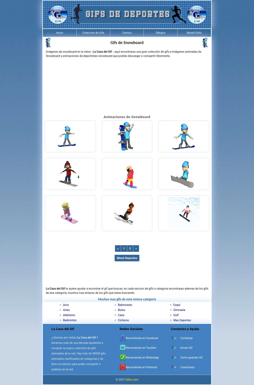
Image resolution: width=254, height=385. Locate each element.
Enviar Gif (186, 347)
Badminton (70, 320)
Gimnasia (179, 310)
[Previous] (118, 248)
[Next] (136, 248)
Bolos (121, 310)
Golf (176, 315)
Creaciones (187, 367)
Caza (121, 315)
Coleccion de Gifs (93, 32)
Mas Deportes (182, 320)
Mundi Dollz (194, 32)
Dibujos (160, 32)
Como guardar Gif (191, 357)
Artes (66, 310)
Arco (66, 305)
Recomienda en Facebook (142, 338)
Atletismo (69, 315)
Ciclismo (123, 320)
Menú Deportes (127, 258)
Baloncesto (125, 305)
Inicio (59, 32)
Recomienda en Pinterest (141, 367)
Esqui (176, 305)
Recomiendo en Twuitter (141, 347)
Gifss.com (132, 379)
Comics (127, 32)
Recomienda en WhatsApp (142, 357)
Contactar (186, 338)
